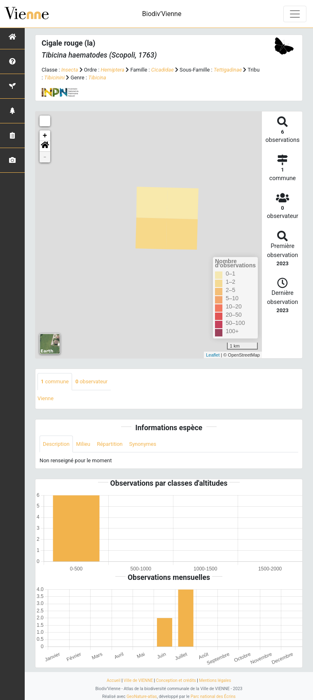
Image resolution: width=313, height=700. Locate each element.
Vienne (45, 398)
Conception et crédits (176, 680)
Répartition (109, 444)
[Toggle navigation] (294, 14)
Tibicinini (54, 77)
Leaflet (213, 354)
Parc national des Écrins (213, 696)
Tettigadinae (228, 70)
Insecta (69, 70)
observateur (91, 381)
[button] (45, 146)
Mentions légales (215, 680)
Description (56, 444)
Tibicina (97, 77)
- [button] (45, 157)
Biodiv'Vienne (161, 14)
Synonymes (142, 444)
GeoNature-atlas (141, 696)
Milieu (83, 444)
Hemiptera (112, 70)
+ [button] (45, 136)
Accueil (113, 680)
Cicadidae (162, 70)
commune (55, 381)
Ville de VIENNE (138, 680)
